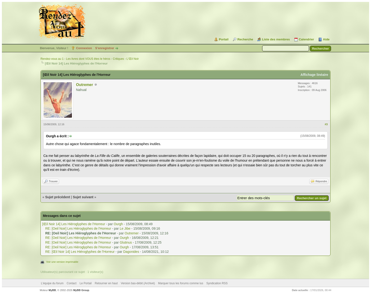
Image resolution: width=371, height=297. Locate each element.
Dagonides (131, 252)
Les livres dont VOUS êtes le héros (88, 58)
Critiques (118, 58)
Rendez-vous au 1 (51, 58)
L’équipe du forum (52, 283)
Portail (223, 39)
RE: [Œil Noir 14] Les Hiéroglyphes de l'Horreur (80, 252)
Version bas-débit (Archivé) (138, 283)
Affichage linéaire (314, 75)
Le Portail (86, 283)
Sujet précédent (57, 197)
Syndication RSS (217, 283)
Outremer (84, 85)
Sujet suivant (83, 197)
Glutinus (126, 242)
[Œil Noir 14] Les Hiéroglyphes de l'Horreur (73, 224)
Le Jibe (125, 228)
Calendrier (306, 39)
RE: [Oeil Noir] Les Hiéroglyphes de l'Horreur (78, 228)
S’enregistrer (104, 48)
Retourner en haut (106, 283)
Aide (326, 39)
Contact (71, 283)
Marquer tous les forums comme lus (180, 283)
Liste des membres (276, 39)
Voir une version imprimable (62, 261)
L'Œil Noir (133, 58)
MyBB (52, 290)
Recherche (245, 39)
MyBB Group (81, 290)
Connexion (84, 48)
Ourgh (118, 224)
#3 (326, 124)
